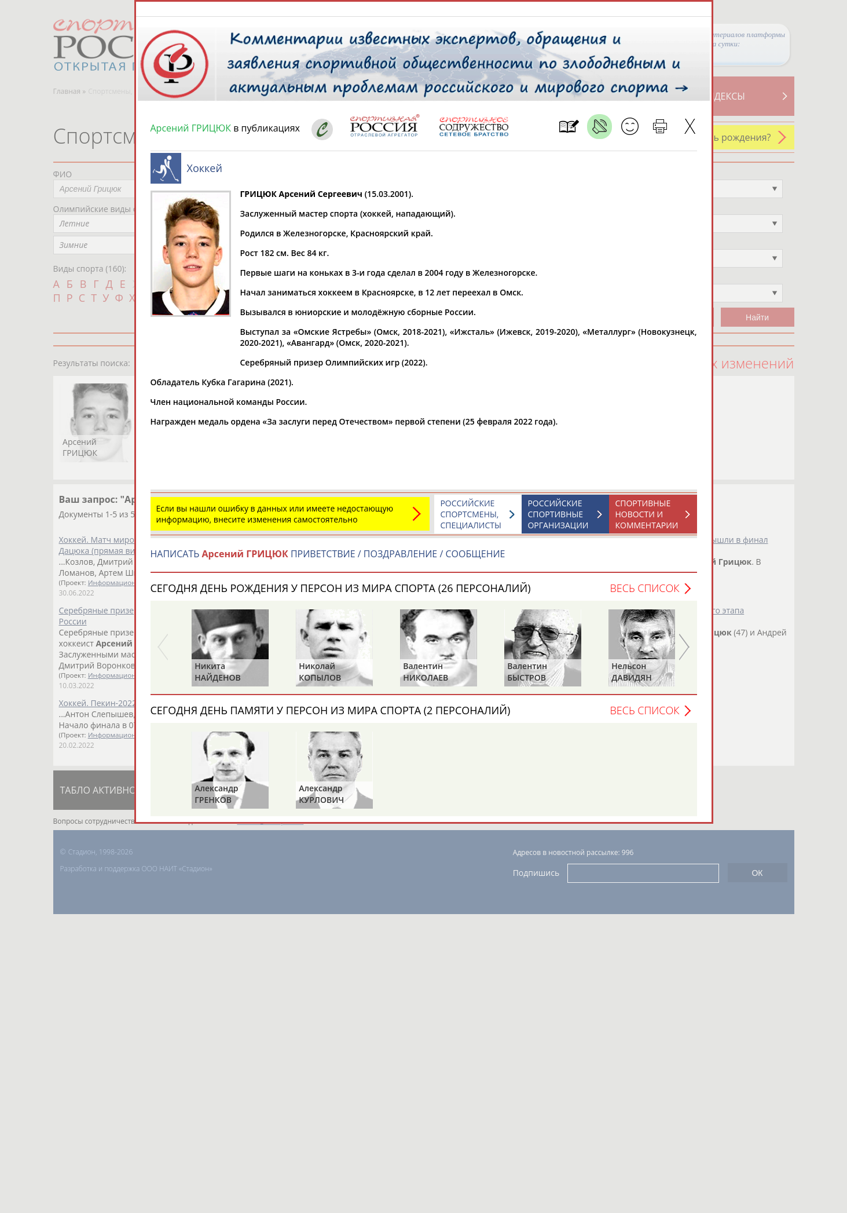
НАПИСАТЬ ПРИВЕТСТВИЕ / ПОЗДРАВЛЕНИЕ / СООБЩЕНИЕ (328, 559)
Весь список (644, 594)
